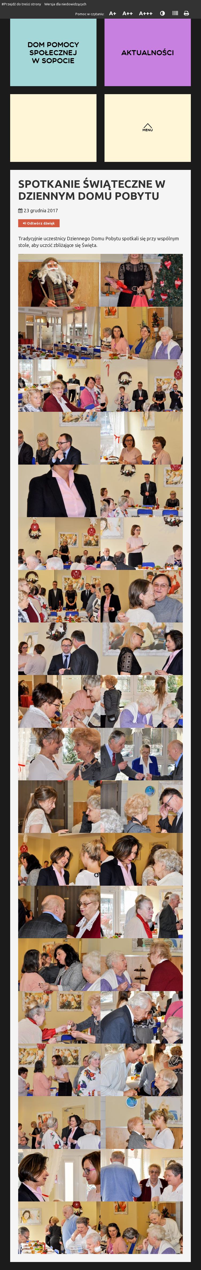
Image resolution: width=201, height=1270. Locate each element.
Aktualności (147, 52)
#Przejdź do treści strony (21, 4)
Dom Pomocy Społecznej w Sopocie (53, 52)
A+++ (146, 13)
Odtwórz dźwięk (39, 223)
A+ (112, 13)
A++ (127, 13)
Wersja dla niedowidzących (65, 4)
